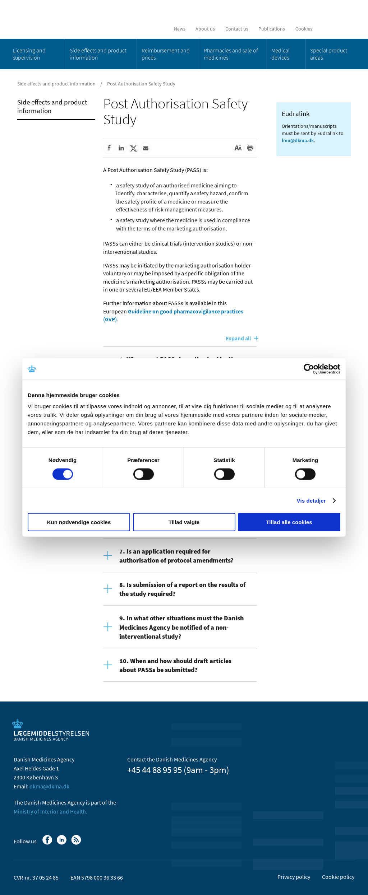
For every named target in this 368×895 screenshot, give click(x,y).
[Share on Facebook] (109, 148)
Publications (271, 28)
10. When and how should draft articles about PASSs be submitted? (175, 665)
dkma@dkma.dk (49, 786)
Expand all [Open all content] (238, 338)
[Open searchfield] (343, 28)
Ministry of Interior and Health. (50, 811)
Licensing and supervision (29, 54)
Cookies (303, 28)
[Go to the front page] (66, 18)
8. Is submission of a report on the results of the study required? (182, 589)
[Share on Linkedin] (121, 148)
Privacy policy (293, 876)
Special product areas (328, 54)
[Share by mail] (145, 148)
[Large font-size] (238, 148)
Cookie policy (338, 876)
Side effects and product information (98, 54)
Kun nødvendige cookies (79, 522)
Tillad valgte (184, 522)
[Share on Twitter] (133, 148)
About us (205, 28)
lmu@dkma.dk (298, 140)
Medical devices (280, 54)
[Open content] (111, 550)
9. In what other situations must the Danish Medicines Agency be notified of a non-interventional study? (181, 627)
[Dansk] (326, 29)
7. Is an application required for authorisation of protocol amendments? (176, 555)
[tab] (180, 555)
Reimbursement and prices (166, 54)
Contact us (236, 28)
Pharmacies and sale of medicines (231, 54)
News (179, 28)
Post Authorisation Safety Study (141, 83)
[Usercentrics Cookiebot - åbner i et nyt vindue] (308, 368)
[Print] (250, 148)
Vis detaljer (311, 500)
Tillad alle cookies (289, 522)
